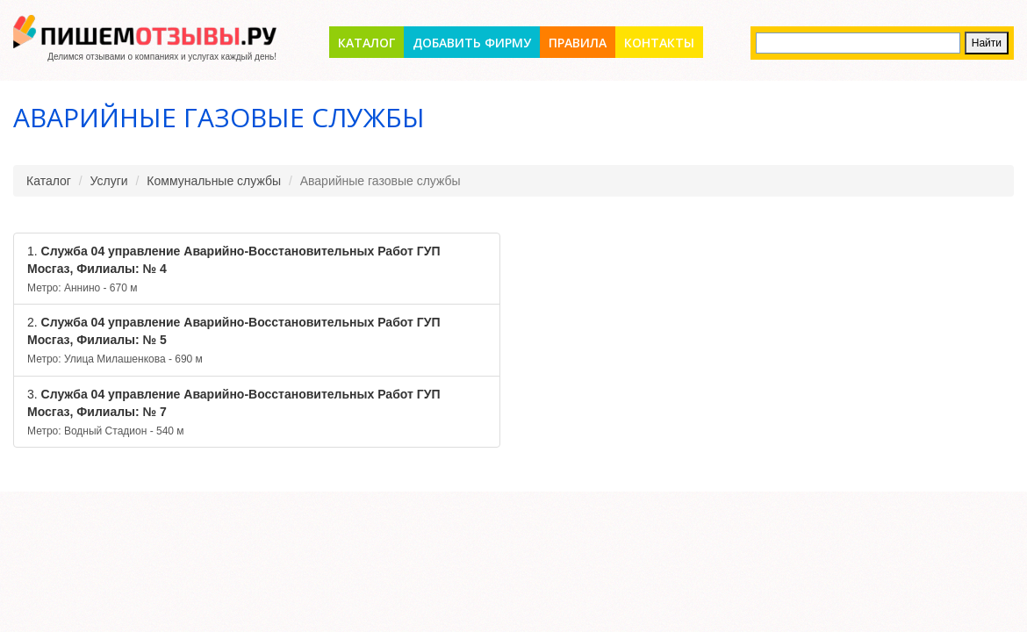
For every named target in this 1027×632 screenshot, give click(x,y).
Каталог (366, 42)
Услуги (109, 181)
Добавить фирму (472, 42)
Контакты (659, 42)
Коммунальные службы (214, 181)
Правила (578, 42)
